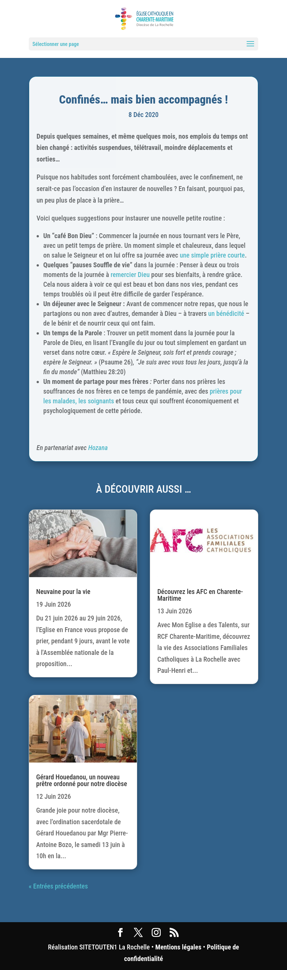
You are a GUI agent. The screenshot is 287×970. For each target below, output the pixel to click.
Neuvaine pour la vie (63, 591)
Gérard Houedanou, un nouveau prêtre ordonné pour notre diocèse (81, 780)
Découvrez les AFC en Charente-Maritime (200, 595)
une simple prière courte (212, 255)
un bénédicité (226, 313)
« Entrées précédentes (58, 886)
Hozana (98, 448)
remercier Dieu (130, 274)
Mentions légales (178, 947)
